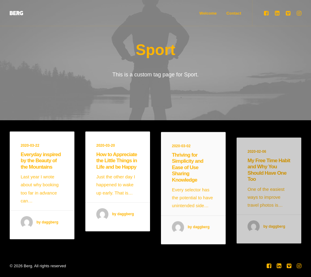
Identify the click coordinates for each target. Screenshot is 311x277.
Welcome (208, 13)
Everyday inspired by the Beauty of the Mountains (41, 161)
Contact (234, 13)
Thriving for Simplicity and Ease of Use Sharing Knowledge (187, 172)
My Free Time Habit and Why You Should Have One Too (269, 186)
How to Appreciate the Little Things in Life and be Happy (116, 161)
